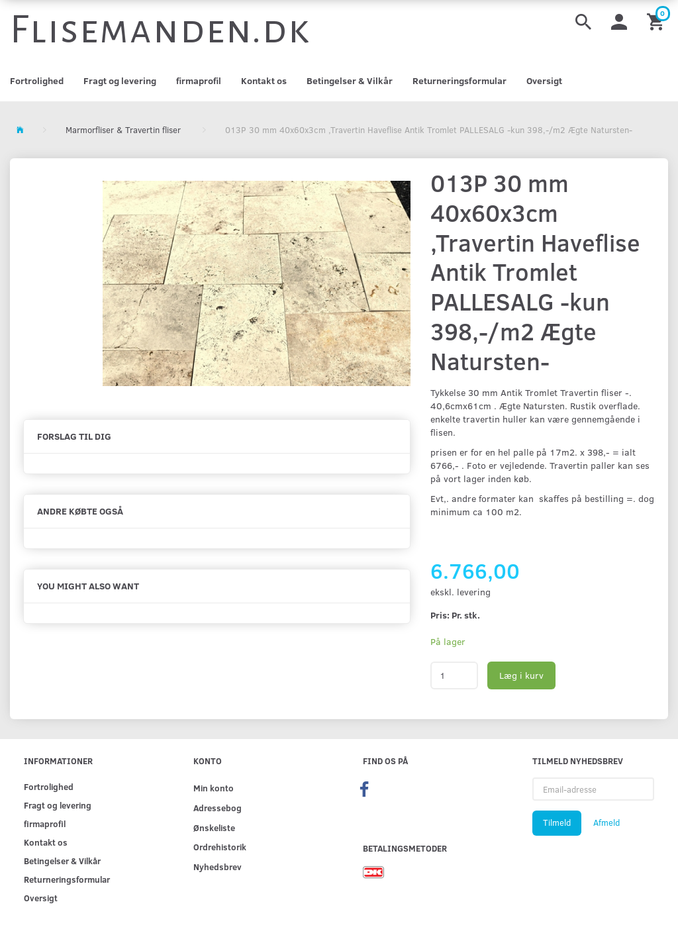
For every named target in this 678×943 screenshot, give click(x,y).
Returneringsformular (459, 80)
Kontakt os (264, 80)
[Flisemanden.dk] (160, 30)
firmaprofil (198, 80)
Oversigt (544, 80)
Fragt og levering (119, 80)
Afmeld (606, 822)
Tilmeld (557, 822)
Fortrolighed (37, 80)
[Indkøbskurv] (657, 21)
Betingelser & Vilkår (350, 80)
